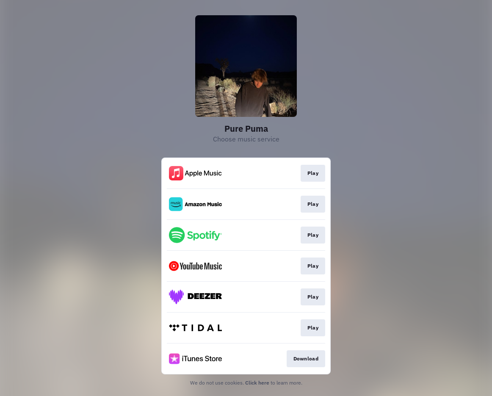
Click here (257, 382)
